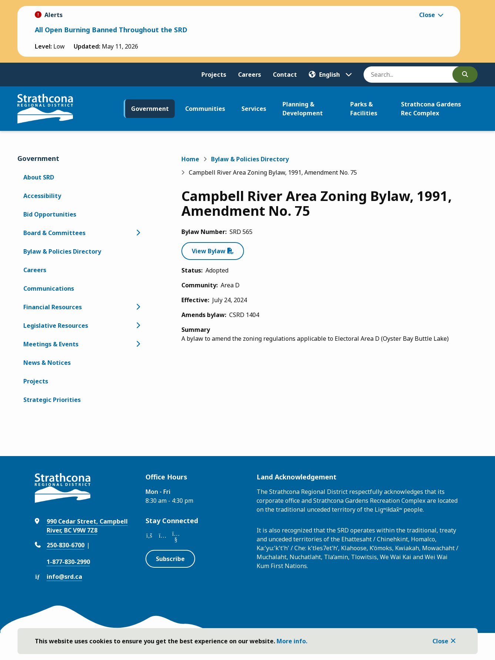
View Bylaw (208, 251)
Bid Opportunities (49, 214)
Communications (48, 288)
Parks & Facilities (363, 108)
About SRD (38, 177)
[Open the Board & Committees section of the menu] (138, 232)
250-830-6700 (65, 545)
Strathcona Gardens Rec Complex (431, 108)
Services (253, 109)
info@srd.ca (64, 576)
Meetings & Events (50, 344)
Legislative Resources (55, 325)
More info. (292, 641)
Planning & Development (302, 108)
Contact (285, 74)
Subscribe (170, 559)
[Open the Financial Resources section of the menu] (138, 307)
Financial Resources (52, 307)
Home (190, 159)
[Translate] (330, 74)
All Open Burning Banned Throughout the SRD (111, 29)
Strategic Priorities (52, 400)
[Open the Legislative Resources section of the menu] (138, 325)
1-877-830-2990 (68, 562)
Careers (249, 74)
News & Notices (47, 363)
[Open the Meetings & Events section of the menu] (138, 344)
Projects (213, 74)
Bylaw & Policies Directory (62, 251)
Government (150, 109)
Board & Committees (54, 233)
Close (440, 641)
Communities (205, 109)
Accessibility (42, 196)
